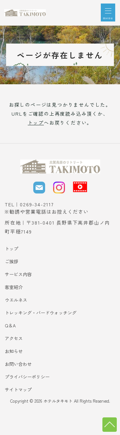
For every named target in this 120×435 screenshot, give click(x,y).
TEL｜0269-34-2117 (29, 204)
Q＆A (10, 325)
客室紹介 (14, 287)
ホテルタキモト (58, 401)
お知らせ (14, 351)
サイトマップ (18, 389)
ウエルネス (16, 300)
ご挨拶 (11, 261)
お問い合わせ (18, 364)
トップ (36, 122)
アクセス (14, 338)
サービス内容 (18, 274)
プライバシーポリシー (27, 376)
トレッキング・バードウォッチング (40, 312)
